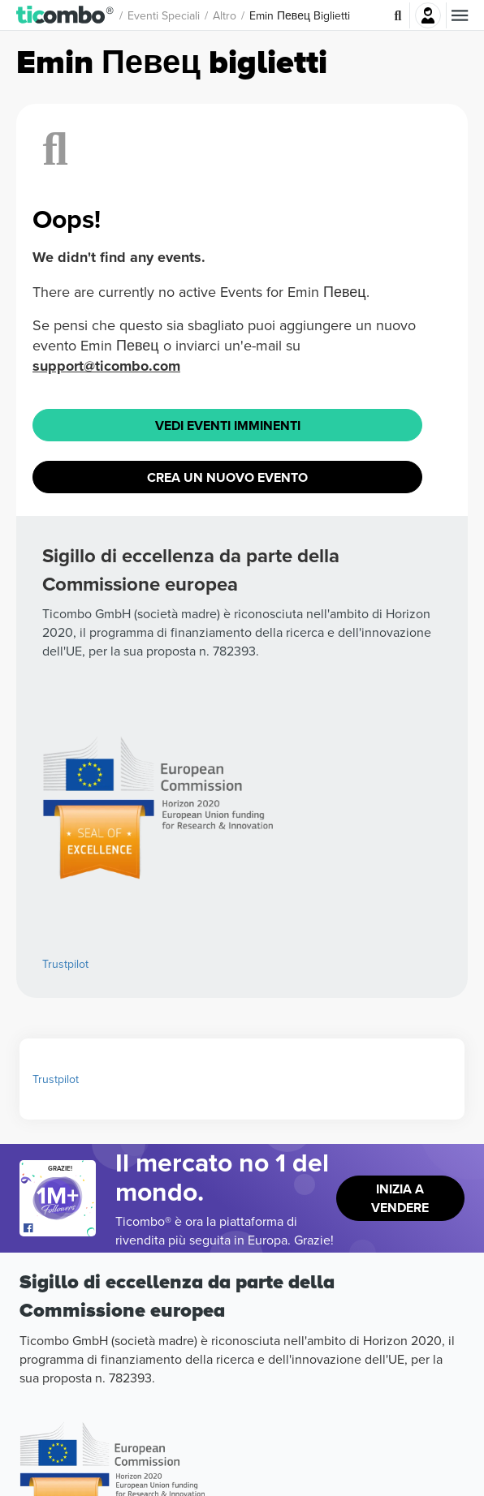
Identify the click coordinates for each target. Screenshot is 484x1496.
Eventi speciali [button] (163, 15)
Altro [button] (224, 15)
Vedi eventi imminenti (227, 425)
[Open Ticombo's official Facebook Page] (60, 1228)
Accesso (428, 15)
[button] (65, 15)
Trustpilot (65, 964)
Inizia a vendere (400, 1198)
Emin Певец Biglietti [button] (299, 15)
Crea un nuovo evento (227, 477)
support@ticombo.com (106, 365)
